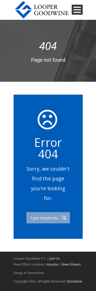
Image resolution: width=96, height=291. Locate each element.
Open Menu (77, 10)
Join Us (55, 258)
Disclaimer (75, 281)
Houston (52, 264)
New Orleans (71, 264)
